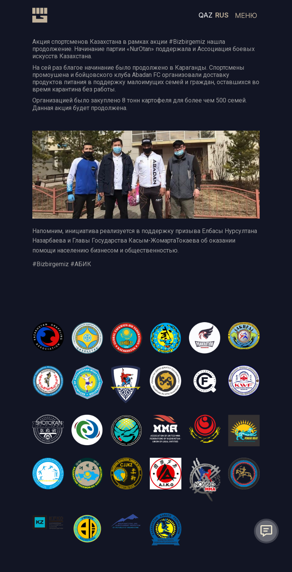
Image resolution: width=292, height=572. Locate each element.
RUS (222, 15)
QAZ (205, 15)
